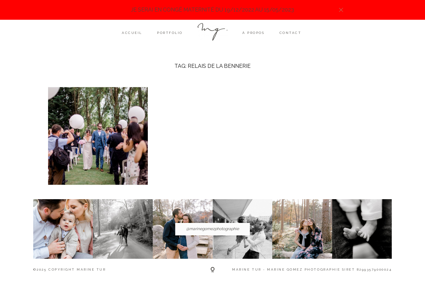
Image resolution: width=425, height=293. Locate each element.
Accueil (132, 33)
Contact (290, 33)
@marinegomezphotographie (212, 228)
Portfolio (170, 33)
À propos (253, 33)
